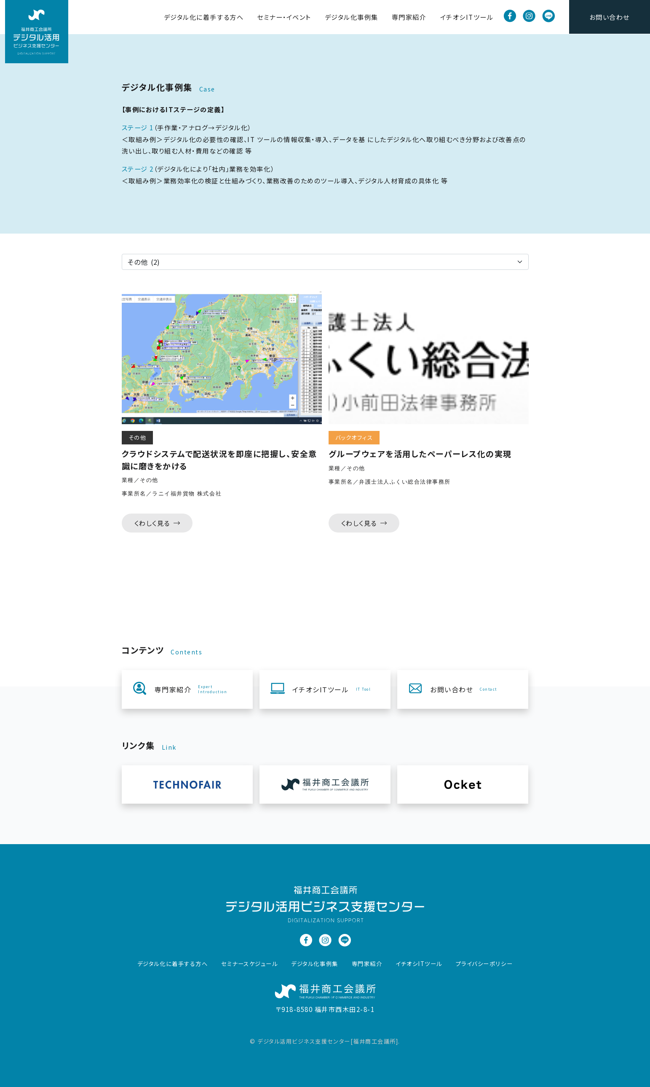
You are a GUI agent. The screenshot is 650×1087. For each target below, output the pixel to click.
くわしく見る (157, 522)
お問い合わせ (609, 16)
